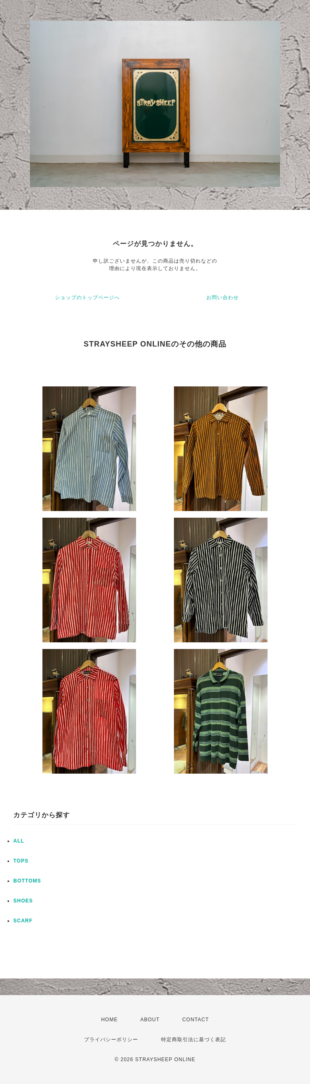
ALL (18, 841)
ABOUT (149, 1020)
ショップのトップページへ (87, 297)
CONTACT (195, 1020)
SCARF (22, 921)
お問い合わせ (222, 297)
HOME (109, 1020)
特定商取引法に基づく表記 (193, 1039)
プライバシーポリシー (111, 1039)
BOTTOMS (27, 881)
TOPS (20, 861)
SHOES (23, 901)
